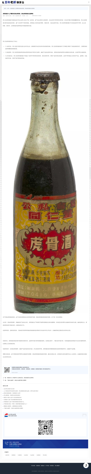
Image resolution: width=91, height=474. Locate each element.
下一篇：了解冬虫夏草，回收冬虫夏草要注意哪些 (14, 380)
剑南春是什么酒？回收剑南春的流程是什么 (14, 401)
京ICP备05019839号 (55, 471)
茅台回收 (45, 455)
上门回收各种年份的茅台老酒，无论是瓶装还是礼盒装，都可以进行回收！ (21, 391)
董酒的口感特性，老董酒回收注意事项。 (13, 406)
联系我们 (52, 465)
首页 (5, 8)
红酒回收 (20, 455)
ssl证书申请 (50, 471)
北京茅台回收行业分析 (9, 388)
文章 (8, 8)
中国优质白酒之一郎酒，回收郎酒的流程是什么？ (15, 403)
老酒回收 (13, 455)
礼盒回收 (32, 455)
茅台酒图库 (57, 465)
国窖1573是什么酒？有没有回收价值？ (13, 397)
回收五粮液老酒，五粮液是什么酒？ (12, 393)
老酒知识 (43, 465)
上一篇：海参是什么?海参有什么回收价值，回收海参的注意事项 (18, 377)
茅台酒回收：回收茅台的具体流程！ (12, 395)
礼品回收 (26, 455)
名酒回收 (38, 455)
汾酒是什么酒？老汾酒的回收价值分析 (13, 399)
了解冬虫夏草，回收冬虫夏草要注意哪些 (13, 408)
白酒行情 (7, 455)
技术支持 (46, 471)
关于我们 (47, 465)
